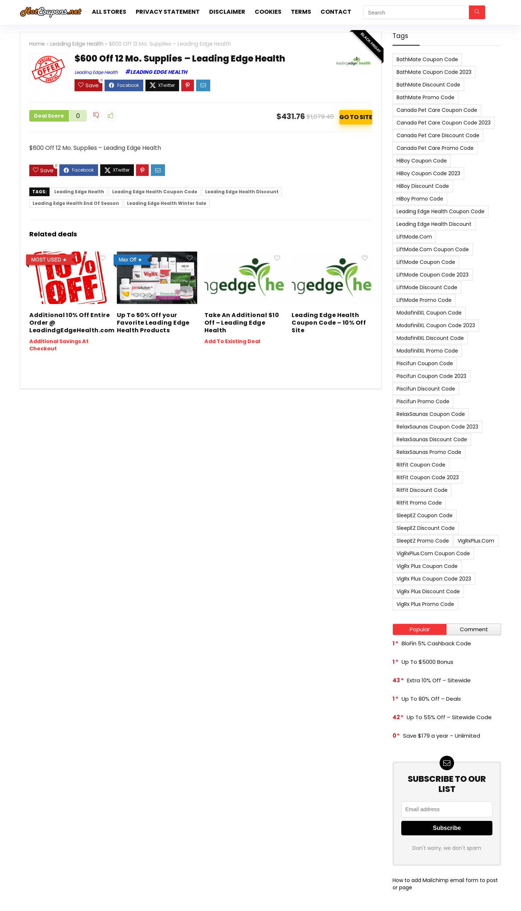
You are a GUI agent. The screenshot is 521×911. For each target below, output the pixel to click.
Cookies (268, 12)
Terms (301, 12)
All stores (109, 12)
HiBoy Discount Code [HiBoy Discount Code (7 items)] (423, 186)
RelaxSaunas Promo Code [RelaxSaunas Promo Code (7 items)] (429, 452)
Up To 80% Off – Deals (431, 699)
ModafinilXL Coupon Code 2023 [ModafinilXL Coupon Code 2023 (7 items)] (436, 325)
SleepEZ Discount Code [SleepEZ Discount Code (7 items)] (426, 528)
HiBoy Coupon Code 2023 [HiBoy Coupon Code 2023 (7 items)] (428, 173)
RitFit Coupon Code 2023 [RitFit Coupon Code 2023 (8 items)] (428, 477)
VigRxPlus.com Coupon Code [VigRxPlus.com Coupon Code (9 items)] (433, 553)
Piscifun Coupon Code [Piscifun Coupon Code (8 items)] (425, 363)
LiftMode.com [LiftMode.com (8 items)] (414, 236)
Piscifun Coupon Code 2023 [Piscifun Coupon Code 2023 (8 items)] (431, 376)
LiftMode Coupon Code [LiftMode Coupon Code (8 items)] (426, 262)
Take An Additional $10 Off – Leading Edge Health (241, 322)
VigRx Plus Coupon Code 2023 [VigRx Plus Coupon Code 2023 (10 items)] (434, 578)
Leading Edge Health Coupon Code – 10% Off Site (329, 322)
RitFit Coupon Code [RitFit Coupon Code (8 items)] (421, 464)
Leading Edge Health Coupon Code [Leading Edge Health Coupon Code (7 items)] (440, 211)
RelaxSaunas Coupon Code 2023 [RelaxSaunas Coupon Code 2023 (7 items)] (437, 426)
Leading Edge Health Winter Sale (166, 203)
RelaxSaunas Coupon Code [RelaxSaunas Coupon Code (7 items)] (431, 414)
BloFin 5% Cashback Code (436, 643)
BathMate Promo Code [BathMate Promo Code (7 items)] (425, 97)
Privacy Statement (168, 12)
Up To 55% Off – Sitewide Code (449, 717)
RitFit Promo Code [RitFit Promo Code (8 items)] (419, 502)
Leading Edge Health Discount (242, 192)
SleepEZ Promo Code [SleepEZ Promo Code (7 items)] (423, 540)
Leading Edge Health (76, 43)
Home (37, 43)
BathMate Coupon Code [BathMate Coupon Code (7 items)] (427, 59)
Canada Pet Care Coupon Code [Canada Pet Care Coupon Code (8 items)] (437, 110)
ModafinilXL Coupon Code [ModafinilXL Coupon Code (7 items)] (429, 312)
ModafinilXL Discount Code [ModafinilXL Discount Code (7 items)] (430, 338)
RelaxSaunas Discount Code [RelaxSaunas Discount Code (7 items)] (432, 439)
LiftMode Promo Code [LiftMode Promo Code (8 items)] (424, 300)
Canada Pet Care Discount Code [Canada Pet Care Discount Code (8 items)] (438, 135)
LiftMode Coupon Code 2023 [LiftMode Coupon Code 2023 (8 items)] (433, 274)
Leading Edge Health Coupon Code (154, 192)
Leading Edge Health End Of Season (76, 203)
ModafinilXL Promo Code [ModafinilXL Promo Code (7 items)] (427, 350)
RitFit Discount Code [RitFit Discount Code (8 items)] (422, 490)
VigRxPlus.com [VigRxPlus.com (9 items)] (476, 540)
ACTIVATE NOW (355, 117)
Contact (336, 12)
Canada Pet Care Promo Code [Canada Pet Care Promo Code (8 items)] (435, 148)
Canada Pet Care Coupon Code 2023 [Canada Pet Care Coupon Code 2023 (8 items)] (444, 122)
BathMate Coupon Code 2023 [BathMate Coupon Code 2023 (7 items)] (434, 72)
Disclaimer (227, 12)
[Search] (477, 12)
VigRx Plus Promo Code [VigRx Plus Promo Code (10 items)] (425, 604)
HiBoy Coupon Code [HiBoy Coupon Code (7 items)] (422, 160)
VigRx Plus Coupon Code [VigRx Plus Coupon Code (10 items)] (427, 566)
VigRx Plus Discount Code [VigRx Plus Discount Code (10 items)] (428, 591)
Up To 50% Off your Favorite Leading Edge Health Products (153, 322)
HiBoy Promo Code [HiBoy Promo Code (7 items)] (420, 198)
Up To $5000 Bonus (427, 662)
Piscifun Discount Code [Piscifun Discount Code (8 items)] (426, 388)
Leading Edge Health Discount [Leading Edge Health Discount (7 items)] (434, 224)
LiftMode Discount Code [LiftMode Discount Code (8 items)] (427, 287)
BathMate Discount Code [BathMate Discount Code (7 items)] (428, 84)
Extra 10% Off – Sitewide (439, 680)
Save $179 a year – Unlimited (441, 735)
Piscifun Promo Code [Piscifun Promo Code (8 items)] (423, 401)
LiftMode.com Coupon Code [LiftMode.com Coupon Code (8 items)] (433, 249)
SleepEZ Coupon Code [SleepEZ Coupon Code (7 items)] (425, 515)
